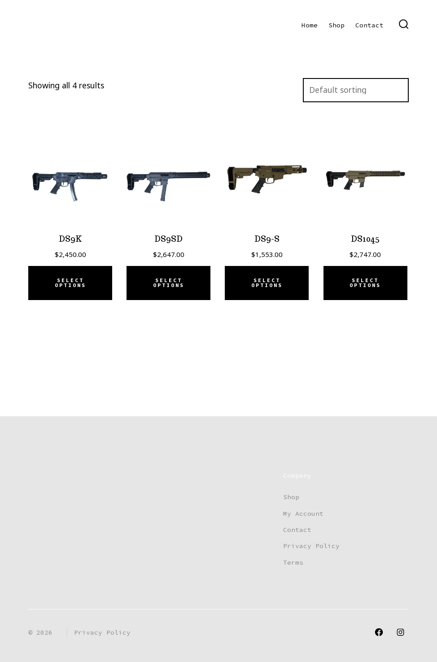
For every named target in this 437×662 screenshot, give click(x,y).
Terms (293, 562)
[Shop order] (356, 90)
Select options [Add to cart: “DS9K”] (70, 283)
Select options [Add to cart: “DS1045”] (365, 283)
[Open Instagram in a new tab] (400, 632)
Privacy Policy (311, 546)
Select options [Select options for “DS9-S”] (267, 283)
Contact (369, 25)
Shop (336, 25)
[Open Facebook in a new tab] (379, 632)
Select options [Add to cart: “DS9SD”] (168, 283)
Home (310, 25)
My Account (303, 514)
